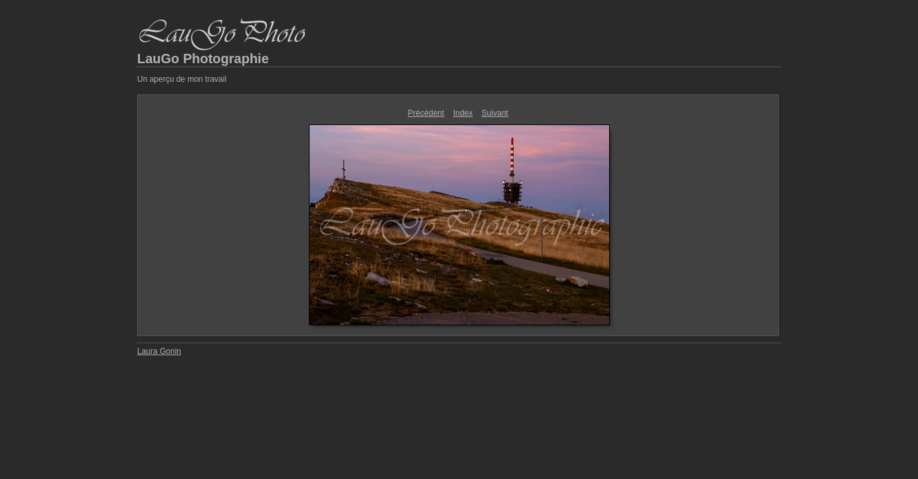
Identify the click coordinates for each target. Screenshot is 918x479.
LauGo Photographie (203, 58)
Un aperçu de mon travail (181, 79)
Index (463, 113)
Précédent (426, 113)
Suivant (494, 113)
